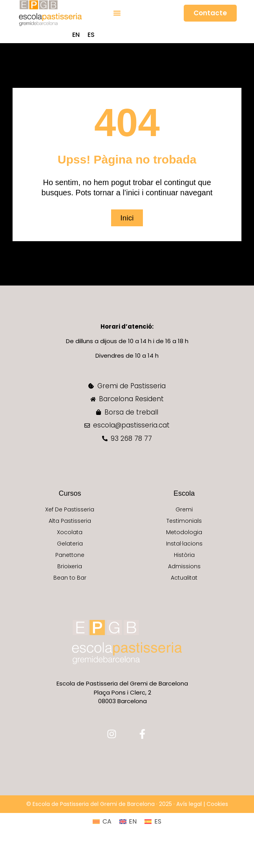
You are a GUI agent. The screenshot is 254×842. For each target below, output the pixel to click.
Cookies (217, 804)
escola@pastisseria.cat (131, 425)
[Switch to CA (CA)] (102, 821)
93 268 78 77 (131, 438)
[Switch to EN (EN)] (76, 34)
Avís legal (189, 804)
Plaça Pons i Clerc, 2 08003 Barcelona (122, 697)
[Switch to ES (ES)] (91, 34)
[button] (117, 13)
